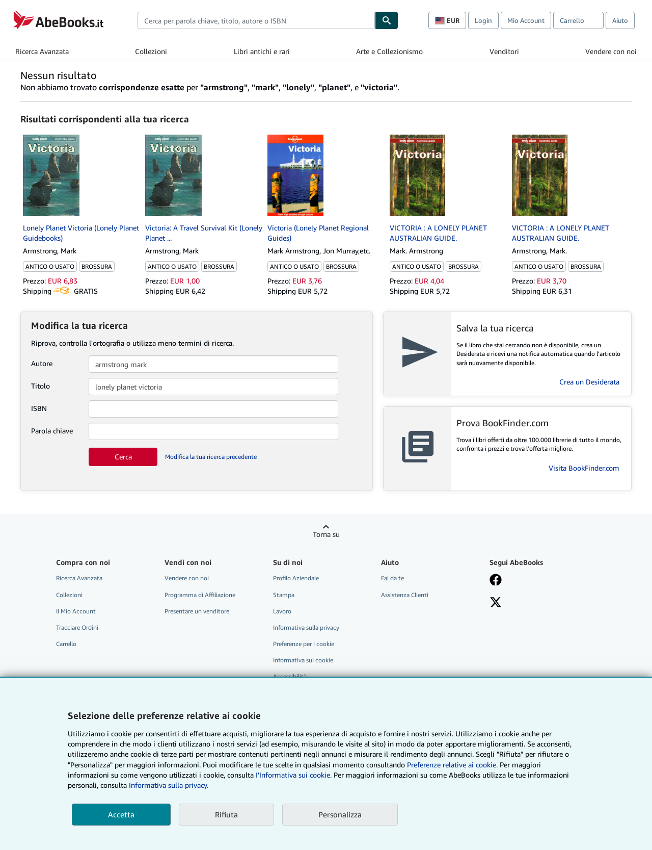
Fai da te (392, 578)
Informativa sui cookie (303, 660)
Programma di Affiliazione (200, 595)
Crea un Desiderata (589, 381)
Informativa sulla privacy (306, 627)
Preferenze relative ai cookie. (452, 764)
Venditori (504, 51)
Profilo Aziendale (296, 578)
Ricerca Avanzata (42, 51)
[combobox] (256, 20)
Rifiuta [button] (226, 814)
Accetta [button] (121, 814)
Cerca (123, 456)
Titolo (40, 385)
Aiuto (620, 20)
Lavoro (282, 611)
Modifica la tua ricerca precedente (211, 456)
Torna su (326, 534)
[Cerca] (386, 20)
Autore (41, 363)
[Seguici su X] (496, 603)
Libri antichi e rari (262, 51)
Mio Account (526, 20)
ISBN (39, 408)
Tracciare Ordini (77, 627)
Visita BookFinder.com (584, 467)
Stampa (283, 595)
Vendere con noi (611, 51)
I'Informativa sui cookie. (294, 774)
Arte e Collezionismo (389, 51)
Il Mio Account (76, 611)
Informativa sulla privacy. (168, 785)
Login (483, 20)
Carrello (66, 644)
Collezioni (151, 51)
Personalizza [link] (340, 814)
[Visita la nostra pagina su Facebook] (496, 580)
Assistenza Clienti (404, 595)
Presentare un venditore (197, 611)
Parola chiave (52, 430)
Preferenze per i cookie (303, 644)
